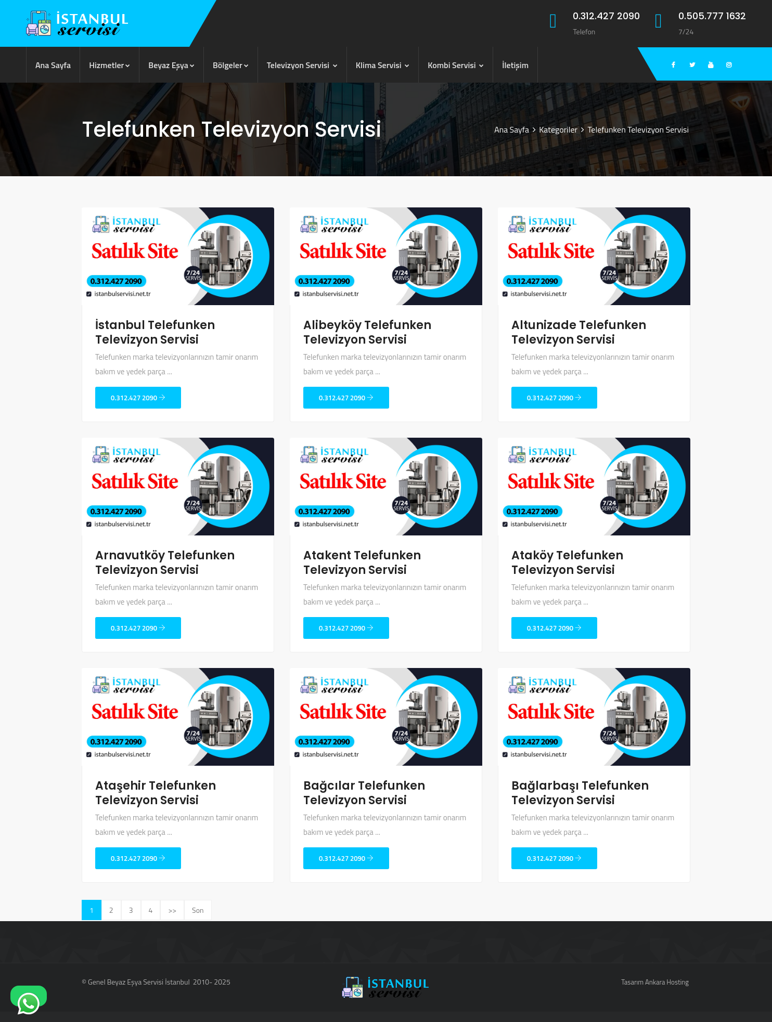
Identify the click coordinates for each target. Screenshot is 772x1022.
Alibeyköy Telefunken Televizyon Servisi (367, 332)
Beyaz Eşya (171, 65)
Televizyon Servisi (302, 65)
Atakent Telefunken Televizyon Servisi (362, 562)
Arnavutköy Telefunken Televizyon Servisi (165, 562)
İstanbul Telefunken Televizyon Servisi (155, 332)
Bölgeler (231, 65)
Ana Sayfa (53, 65)
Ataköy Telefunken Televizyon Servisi (567, 562)
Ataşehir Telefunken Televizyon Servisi (155, 793)
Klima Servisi (382, 65)
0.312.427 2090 (138, 397)
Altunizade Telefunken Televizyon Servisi (578, 332)
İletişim (515, 65)
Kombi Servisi (456, 65)
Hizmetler (109, 65)
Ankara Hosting (667, 982)
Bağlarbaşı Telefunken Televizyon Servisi (580, 793)
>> (172, 910)
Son (198, 910)
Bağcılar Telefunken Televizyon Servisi (364, 793)
